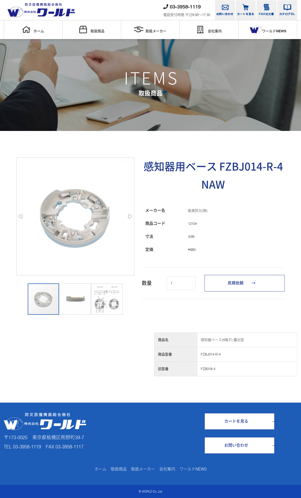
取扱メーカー (150, 29)
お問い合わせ (236, 445)
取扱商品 (91, 29)
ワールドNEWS (268, 29)
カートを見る (236, 421)
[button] (21, 216)
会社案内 (209, 29)
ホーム (33, 29)
